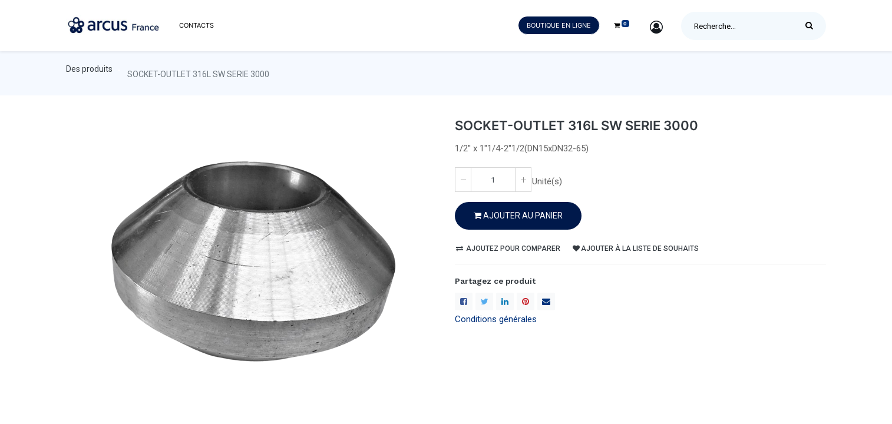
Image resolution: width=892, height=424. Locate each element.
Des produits (89, 69)
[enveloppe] (546, 301)
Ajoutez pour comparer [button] (508, 248)
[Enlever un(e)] (463, 179)
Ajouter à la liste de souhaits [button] (636, 248)
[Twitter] (484, 301)
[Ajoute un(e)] (523, 179)
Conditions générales (496, 319)
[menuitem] (196, 25)
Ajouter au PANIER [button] (518, 215)
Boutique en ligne (559, 25)
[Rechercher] (812, 26)
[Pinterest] (525, 301)
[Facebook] (464, 301)
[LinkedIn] (505, 301)
